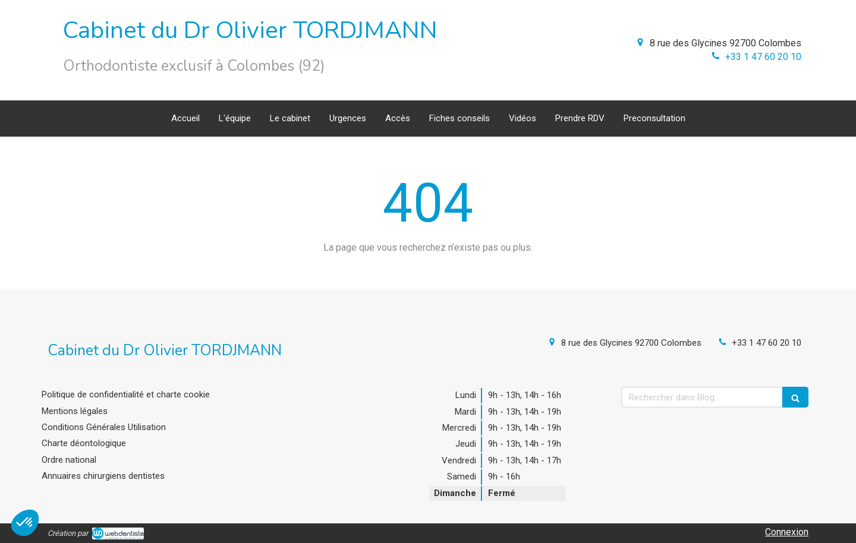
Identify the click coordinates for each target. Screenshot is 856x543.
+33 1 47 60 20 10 (763, 56)
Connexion (786, 532)
